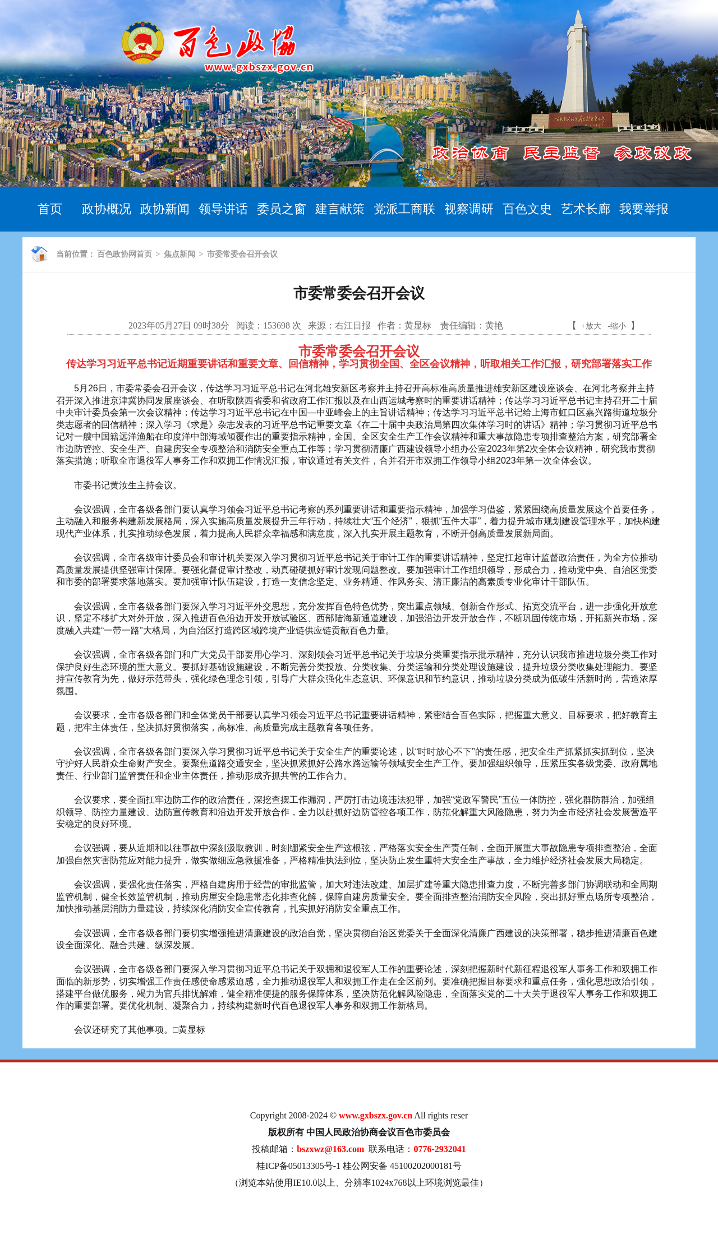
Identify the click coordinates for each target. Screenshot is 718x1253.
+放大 (591, 326)
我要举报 (644, 209)
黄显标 (419, 325)
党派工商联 (404, 209)
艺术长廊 (585, 209)
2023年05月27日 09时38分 (178, 325)
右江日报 (353, 325)
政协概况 (106, 209)
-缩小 (617, 326)
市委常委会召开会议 (242, 254)
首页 (50, 209)
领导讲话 (223, 209)
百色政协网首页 (124, 254)
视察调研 (469, 209)
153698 (276, 325)
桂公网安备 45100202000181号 (402, 1166)
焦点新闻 (179, 254)
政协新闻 (165, 209)
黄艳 (494, 325)
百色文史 (527, 209)
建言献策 (340, 209)
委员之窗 (281, 209)
